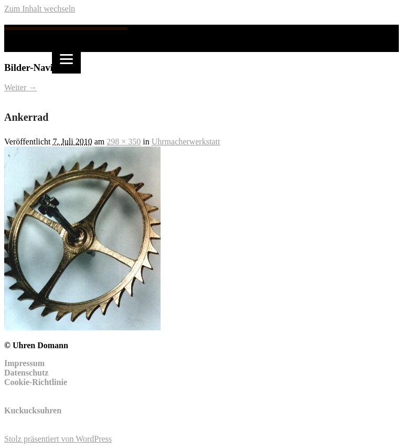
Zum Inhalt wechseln (39, 8)
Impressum (24, 363)
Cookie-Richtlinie (35, 382)
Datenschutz (26, 372)
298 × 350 (124, 141)
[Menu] (66, 59)
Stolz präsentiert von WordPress (58, 438)
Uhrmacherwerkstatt (186, 141)
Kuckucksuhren (32, 410)
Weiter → (20, 87)
